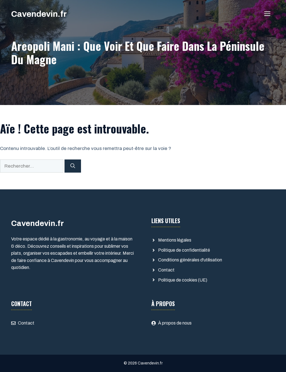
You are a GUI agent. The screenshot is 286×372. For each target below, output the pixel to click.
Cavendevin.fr (39, 13)
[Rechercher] (73, 166)
